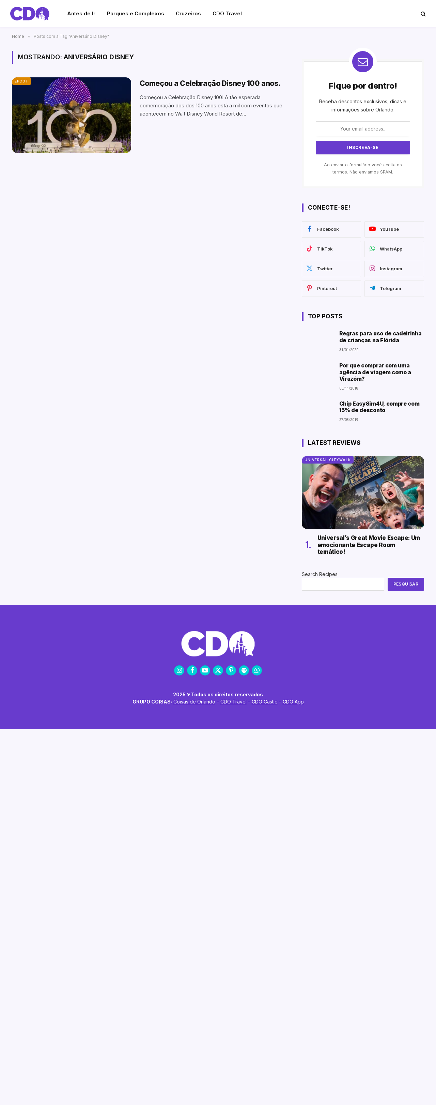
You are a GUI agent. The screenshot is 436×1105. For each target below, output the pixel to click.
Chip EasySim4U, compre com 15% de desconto (379, 406)
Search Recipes (320, 574)
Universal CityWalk (328, 460)
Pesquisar (405, 584)
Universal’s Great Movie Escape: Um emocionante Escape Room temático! (368, 544)
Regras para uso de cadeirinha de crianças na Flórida (380, 336)
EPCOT (22, 81)
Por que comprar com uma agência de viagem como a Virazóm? (375, 372)
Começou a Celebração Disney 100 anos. (210, 83)
